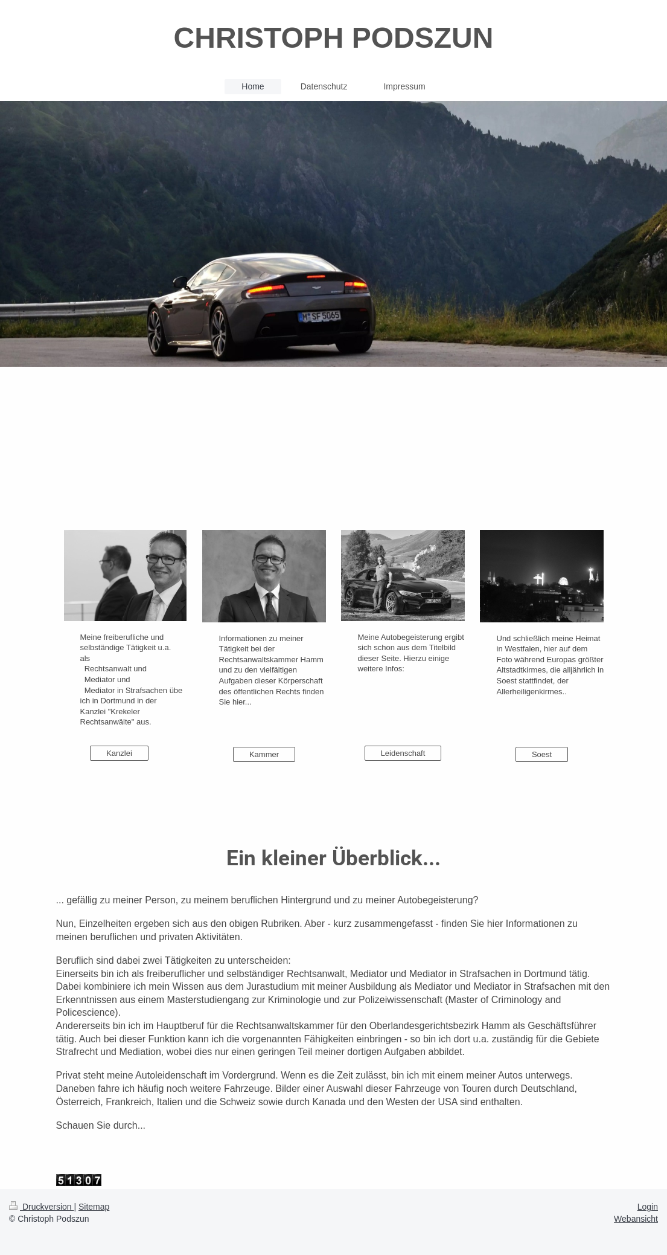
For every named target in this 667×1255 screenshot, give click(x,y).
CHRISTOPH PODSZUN (334, 38)
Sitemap (93, 1206)
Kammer (264, 754)
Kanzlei (119, 753)
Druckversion (41, 1206)
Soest (542, 754)
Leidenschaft (403, 753)
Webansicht (636, 1219)
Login (647, 1206)
